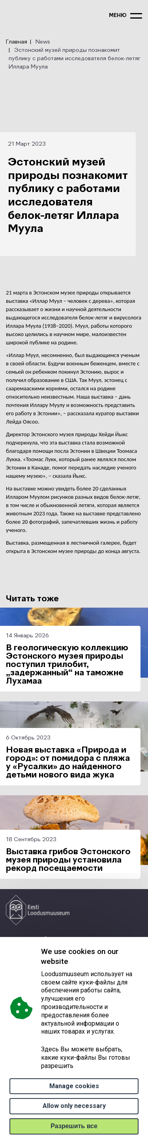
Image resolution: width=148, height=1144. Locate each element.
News (43, 42)
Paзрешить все (74, 1126)
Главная (16, 42)
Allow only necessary (74, 1106)
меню (117, 15)
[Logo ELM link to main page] (37, 910)
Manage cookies (74, 1086)
